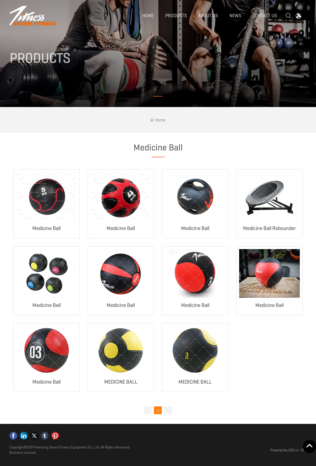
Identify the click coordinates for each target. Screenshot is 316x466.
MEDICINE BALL (120, 381)
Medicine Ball (46, 228)
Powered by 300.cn (284, 450)
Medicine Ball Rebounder (269, 228)
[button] (158, 96)
